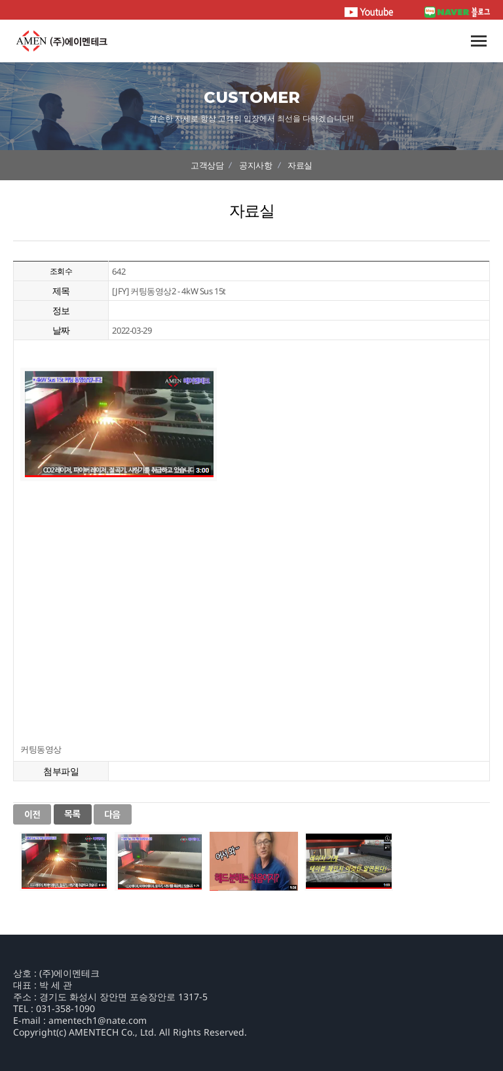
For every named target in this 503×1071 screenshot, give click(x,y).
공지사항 (255, 165)
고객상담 (207, 165)
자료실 (300, 165)
